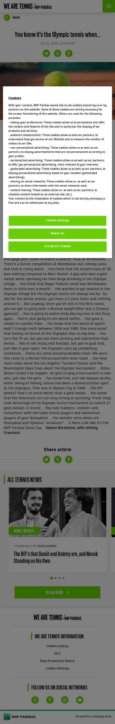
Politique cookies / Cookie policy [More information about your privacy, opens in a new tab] (30, 207)
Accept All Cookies (57, 246)
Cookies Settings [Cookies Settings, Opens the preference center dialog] (57, 220)
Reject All (58, 233)
